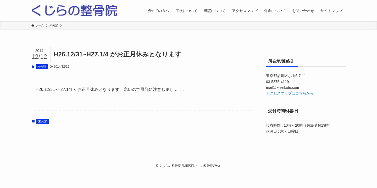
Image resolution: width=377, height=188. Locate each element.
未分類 (41, 66)
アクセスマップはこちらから (290, 93)
